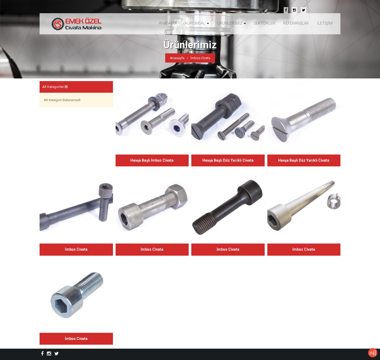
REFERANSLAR (296, 23)
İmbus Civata (76, 249)
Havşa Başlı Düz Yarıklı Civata (228, 160)
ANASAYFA (168, 23)
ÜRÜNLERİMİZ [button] (231, 23)
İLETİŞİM (324, 23)
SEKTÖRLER (264, 23)
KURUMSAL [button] (197, 23)
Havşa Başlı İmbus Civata (152, 160)
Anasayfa (177, 58)
